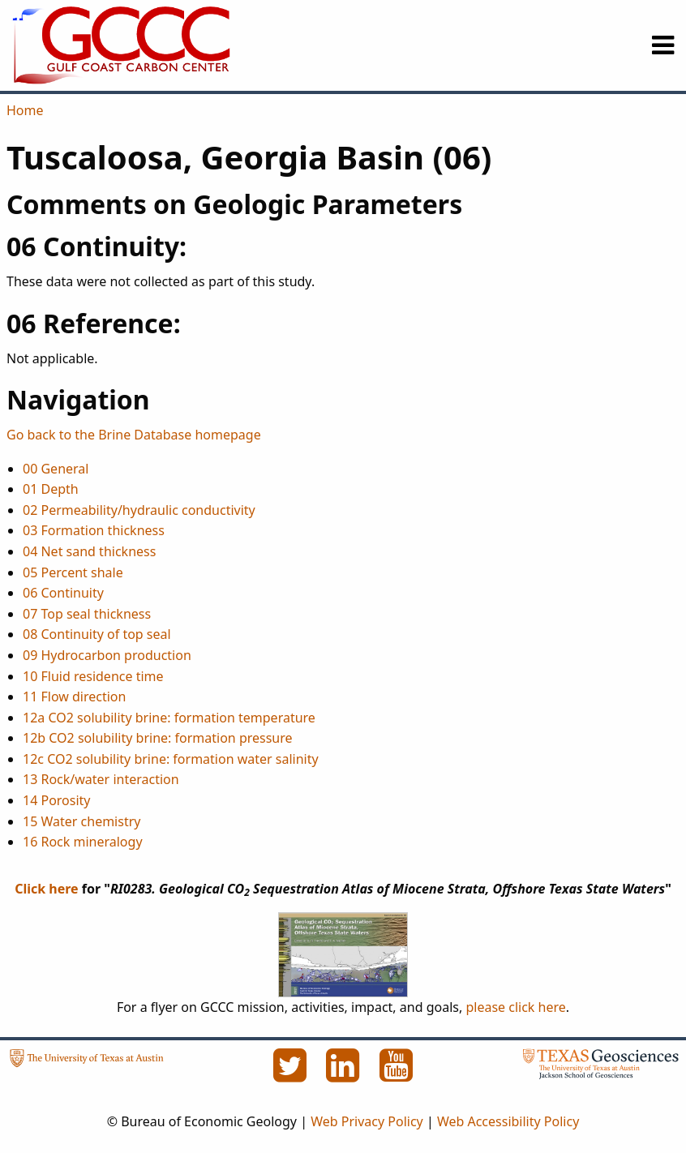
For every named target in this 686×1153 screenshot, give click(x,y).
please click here (515, 1007)
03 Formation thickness (94, 530)
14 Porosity (57, 800)
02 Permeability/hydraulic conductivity (139, 510)
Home (25, 110)
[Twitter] (291, 1074)
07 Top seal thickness (87, 614)
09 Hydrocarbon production (107, 655)
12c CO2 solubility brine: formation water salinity (171, 759)
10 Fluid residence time (93, 676)
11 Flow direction (74, 696)
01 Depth (51, 489)
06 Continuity (63, 593)
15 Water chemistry (81, 821)
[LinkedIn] (344, 1074)
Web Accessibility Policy (508, 1121)
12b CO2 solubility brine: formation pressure (158, 738)
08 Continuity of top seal (97, 634)
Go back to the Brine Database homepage (133, 435)
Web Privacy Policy (367, 1121)
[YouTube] (396, 1074)
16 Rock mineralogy (83, 842)
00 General (55, 469)
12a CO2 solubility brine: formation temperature (169, 718)
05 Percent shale (73, 572)
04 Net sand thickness (89, 551)
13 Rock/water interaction (101, 779)
